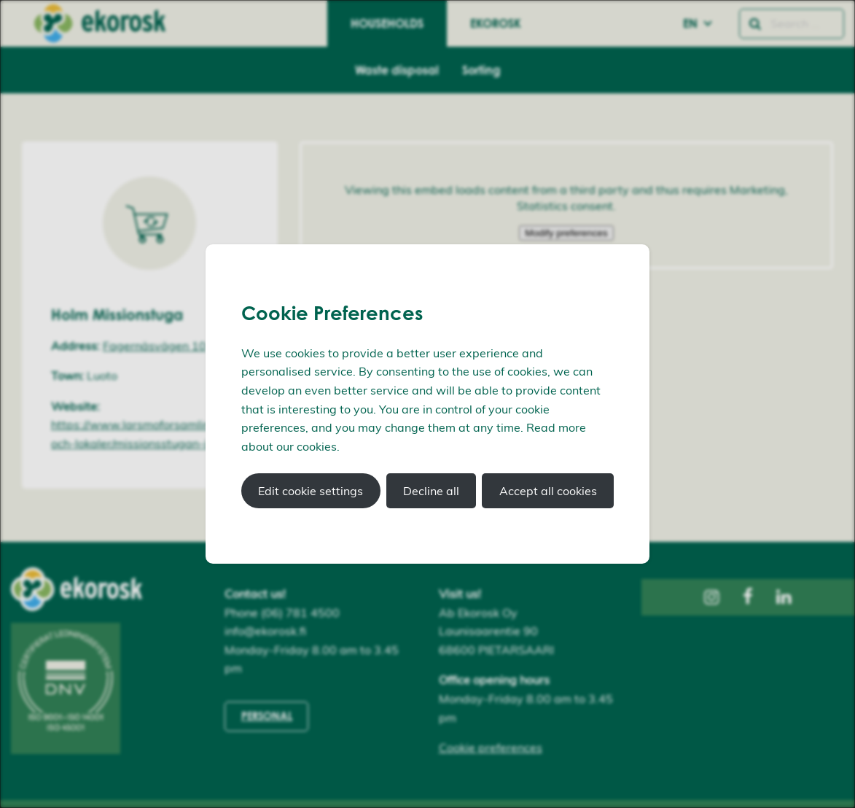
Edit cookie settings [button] (310, 490)
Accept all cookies (548, 490)
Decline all (431, 490)
